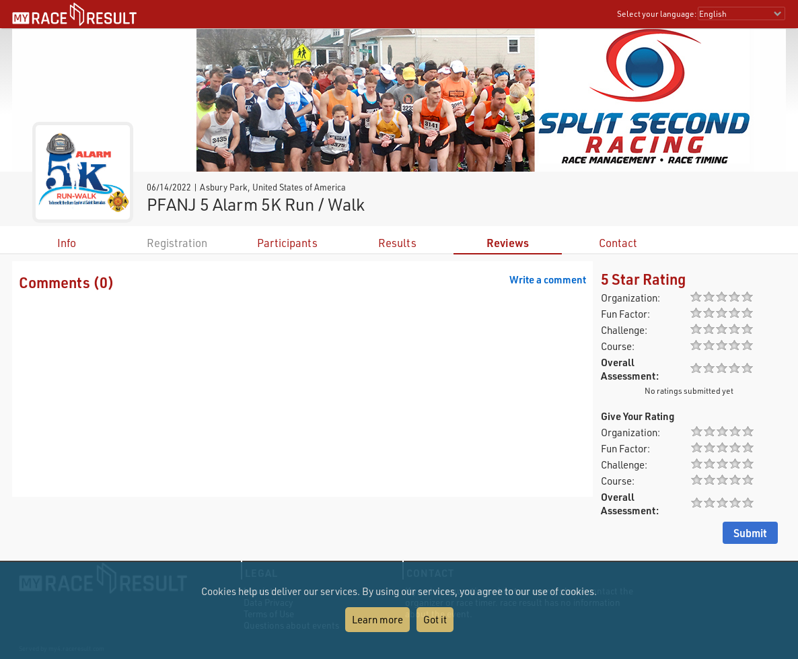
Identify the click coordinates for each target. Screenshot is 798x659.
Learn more (377, 619)
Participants (287, 243)
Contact (618, 243)
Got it (435, 619)
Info (66, 243)
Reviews (507, 243)
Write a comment (547, 279)
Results (397, 243)
